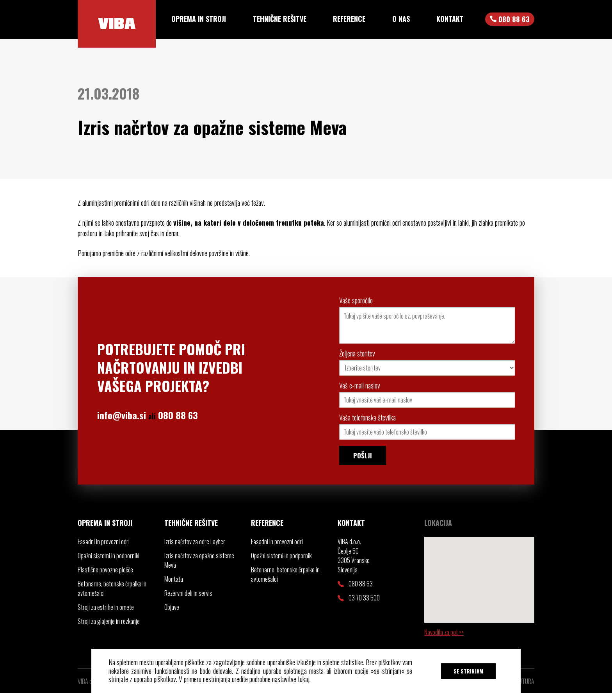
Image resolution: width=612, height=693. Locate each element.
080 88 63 (178, 415)
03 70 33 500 (359, 597)
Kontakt (450, 19)
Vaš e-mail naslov (359, 385)
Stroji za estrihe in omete (106, 607)
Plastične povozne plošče (105, 569)
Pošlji (362, 455)
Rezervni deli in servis (188, 593)
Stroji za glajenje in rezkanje (109, 621)
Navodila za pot (441, 632)
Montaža (173, 579)
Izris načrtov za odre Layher (194, 541)
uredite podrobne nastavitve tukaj (271, 679)
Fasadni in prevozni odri (104, 541)
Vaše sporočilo (356, 300)
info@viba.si (121, 415)
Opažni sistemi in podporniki (108, 555)
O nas (401, 19)
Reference (349, 19)
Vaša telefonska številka (367, 417)
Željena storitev (357, 353)
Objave (171, 607)
